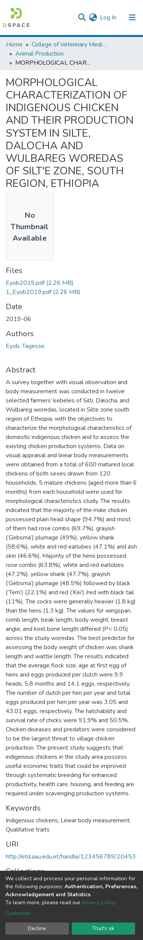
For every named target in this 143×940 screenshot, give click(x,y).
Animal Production (39, 53)
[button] (93, 17)
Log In (108, 17)
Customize (17, 913)
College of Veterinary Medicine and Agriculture (70, 44)
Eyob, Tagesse (25, 346)
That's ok (103, 928)
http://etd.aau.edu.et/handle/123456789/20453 (71, 856)
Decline (37, 928)
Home (14, 44)
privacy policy (98, 902)
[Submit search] (82, 17)
